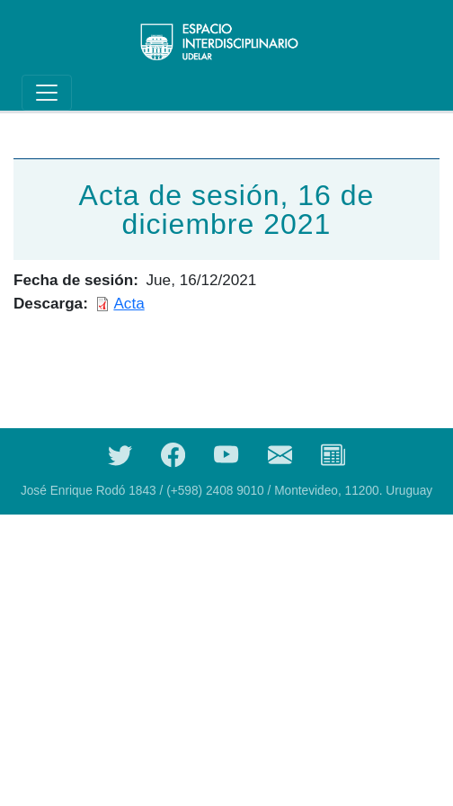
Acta (128, 303)
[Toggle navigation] (47, 93)
